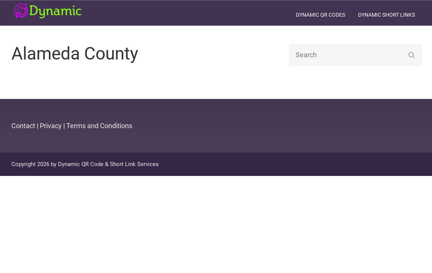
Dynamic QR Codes (320, 15)
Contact (23, 126)
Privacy (51, 126)
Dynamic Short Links (386, 15)
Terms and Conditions (99, 126)
